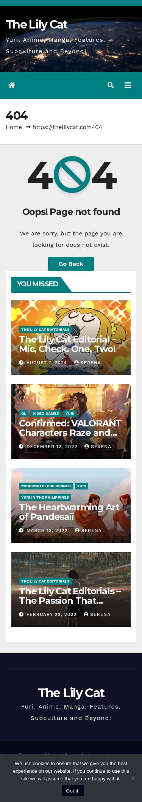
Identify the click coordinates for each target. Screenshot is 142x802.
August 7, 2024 (48, 362)
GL (23, 413)
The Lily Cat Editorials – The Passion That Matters (69, 601)
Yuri (70, 413)
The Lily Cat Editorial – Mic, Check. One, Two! (67, 344)
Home (14, 127)
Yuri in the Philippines (45, 497)
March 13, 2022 (48, 530)
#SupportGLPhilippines (46, 486)
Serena (87, 362)
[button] (111, 85)
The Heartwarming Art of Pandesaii (69, 512)
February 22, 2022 (52, 614)
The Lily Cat (36, 24)
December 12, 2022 (53, 446)
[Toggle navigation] (128, 85)
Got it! (73, 791)
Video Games (46, 413)
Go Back (71, 263)
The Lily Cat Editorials (45, 329)
